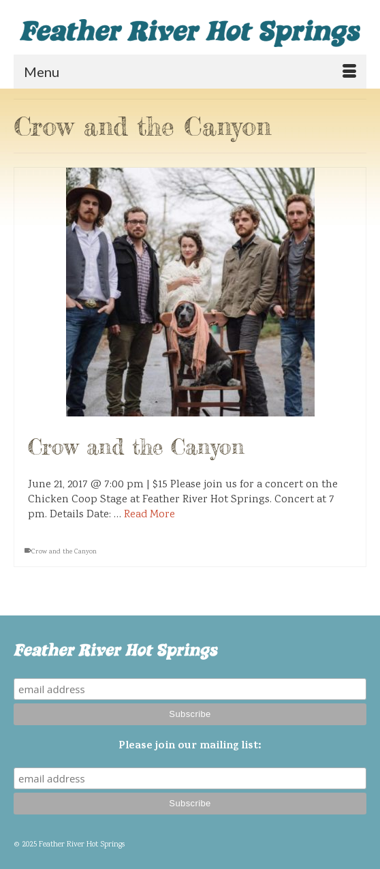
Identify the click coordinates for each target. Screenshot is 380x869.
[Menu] (190, 72)
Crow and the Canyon (64, 552)
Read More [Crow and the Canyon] (149, 515)
